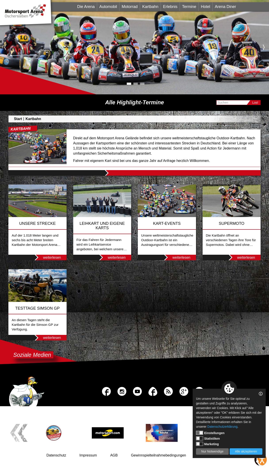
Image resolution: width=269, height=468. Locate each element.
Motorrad (130, 6)
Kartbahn (150, 6)
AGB (114, 455)
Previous (5, 47)
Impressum (88, 455)
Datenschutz (56, 455)
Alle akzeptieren (246, 451)
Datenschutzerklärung (222, 426)
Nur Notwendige (212, 451)
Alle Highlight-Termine (134, 102)
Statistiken (208, 438)
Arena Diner (225, 6)
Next (264, 47)
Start (18, 119)
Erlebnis (170, 6)
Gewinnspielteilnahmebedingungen (158, 455)
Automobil (108, 6)
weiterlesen (46, 257)
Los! (255, 102)
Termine (189, 6)
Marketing (207, 444)
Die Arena (86, 6)
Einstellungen (210, 433)
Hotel (205, 6)
